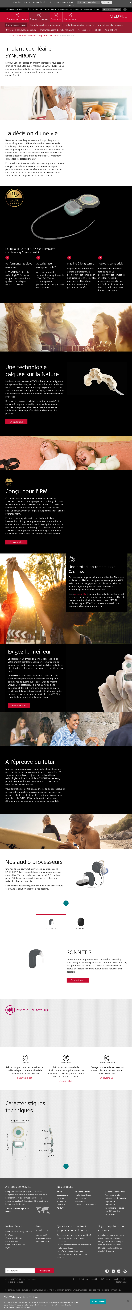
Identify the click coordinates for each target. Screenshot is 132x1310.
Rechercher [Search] (44, 1270)
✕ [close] (130, 2)
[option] (66, 965)
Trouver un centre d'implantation (70, 9)
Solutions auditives (26, 35)
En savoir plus (16, 421)
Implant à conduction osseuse (79, 25)
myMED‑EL (88, 9)
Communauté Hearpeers (16, 1244)
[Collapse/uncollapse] (66, 1166)
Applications (111, 29)
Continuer (107, 2)
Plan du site (73, 1279)
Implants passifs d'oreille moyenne (57, 29)
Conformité (110, 1204)
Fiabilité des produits (107, 1251)
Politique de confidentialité (92, 1279)
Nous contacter (43, 1241)
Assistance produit (113, 1195)
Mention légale (112, 1279)
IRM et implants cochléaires (110, 1248)
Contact (97, 9)
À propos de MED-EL (35, 9)
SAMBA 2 (61, 1204)
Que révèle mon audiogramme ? (71, 1251)
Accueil (10, 35)
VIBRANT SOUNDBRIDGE (85, 1204)
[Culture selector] (88, 2)
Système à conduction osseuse (21, 29)
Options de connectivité (115, 1192)
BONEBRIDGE (80, 1201)
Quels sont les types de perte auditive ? (74, 1235)
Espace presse (50, 9)
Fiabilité (97, 29)
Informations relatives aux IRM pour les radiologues (114, 1211)
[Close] (128, 1302)
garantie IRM (80, 594)
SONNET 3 (61, 1201)
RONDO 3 (61, 1198)
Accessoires (84, 29)
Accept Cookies (98, 1302)
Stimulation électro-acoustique (45, 25)
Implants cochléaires (16, 25)
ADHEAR (60, 1208)
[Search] (125, 9)
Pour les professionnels (111, 9)
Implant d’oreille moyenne (110, 25)
